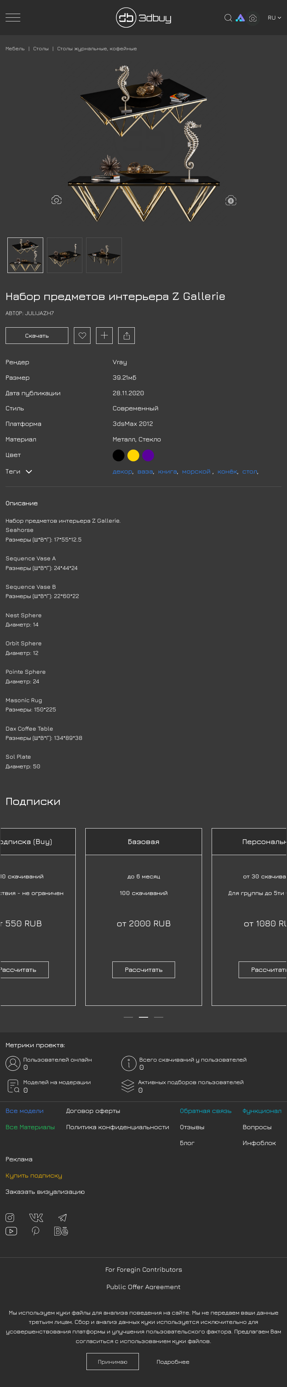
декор (122, 471)
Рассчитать (144, 969)
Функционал (262, 1110)
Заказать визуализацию (45, 1191)
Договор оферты (93, 1110)
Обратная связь (206, 1110)
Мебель (15, 48)
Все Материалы (30, 1127)
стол (249, 471)
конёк (227, 471)
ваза (145, 471)
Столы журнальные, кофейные (97, 48)
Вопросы (257, 1127)
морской (197, 471)
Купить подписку (34, 1175)
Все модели (25, 1110)
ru (274, 17)
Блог (187, 1143)
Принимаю (112, 1361)
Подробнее (173, 1361)
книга (167, 471)
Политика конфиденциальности (117, 1127)
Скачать (37, 335)
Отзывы (192, 1127)
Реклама (19, 1159)
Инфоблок (259, 1143)
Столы (41, 48)
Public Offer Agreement (143, 1287)
